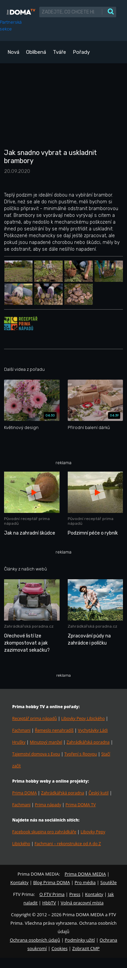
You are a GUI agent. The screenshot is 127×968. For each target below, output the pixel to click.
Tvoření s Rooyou (80, 754)
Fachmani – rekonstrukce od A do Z (68, 844)
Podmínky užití (80, 940)
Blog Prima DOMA (51, 882)
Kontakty (19, 882)
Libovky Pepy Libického (83, 718)
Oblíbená (36, 52)
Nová (13, 52)
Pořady (81, 52)
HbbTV (49, 903)
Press (74, 894)
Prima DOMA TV (80, 805)
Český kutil (98, 793)
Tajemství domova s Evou (36, 754)
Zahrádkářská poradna (88, 742)
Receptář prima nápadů (34, 718)
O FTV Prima (51, 894)
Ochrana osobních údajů (35, 940)
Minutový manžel (46, 742)
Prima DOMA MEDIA (85, 874)
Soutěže (108, 882)
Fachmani (21, 730)
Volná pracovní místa (82, 903)
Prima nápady (48, 805)
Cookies (59, 948)
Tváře (59, 52)
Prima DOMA (24, 793)
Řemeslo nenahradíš (54, 730)
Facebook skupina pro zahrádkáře (44, 832)
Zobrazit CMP (86, 948)
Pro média (85, 882)
